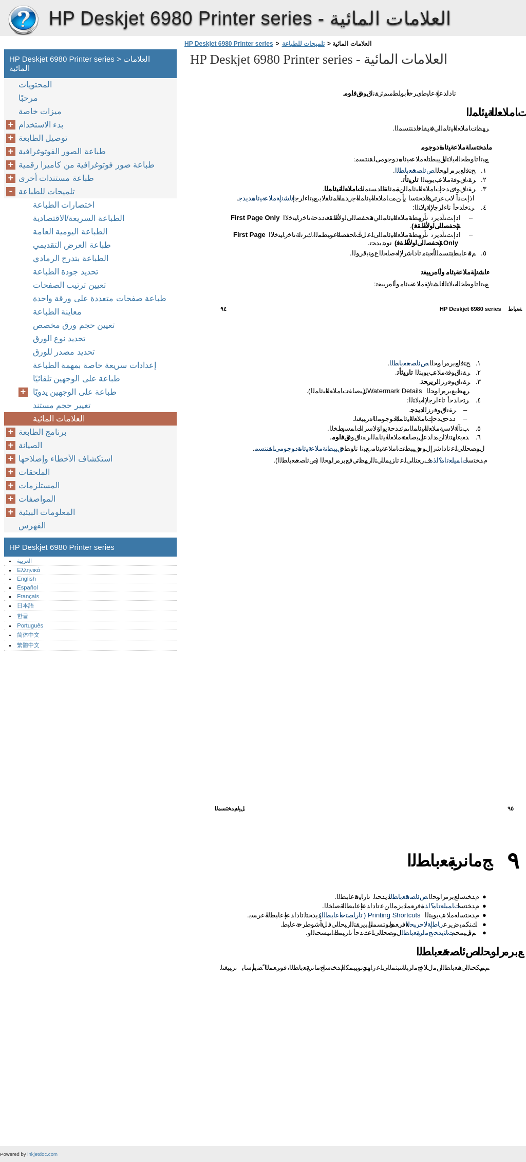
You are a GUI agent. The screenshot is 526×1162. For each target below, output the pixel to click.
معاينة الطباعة (57, 311)
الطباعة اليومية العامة (70, 231)
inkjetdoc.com (42, 1154)
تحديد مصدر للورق (64, 351)
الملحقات (34, 472)
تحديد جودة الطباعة (65, 271)
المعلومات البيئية (46, 512)
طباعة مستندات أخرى (56, 178)
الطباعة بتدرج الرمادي (70, 258)
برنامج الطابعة (42, 432)
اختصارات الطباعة (64, 204)
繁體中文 (28, 645)
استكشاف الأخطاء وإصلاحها (65, 458)
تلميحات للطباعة (303, 43)
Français (28, 596)
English (26, 579)
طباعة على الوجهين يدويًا (75, 392)
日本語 (25, 605)
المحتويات (35, 84)
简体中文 (28, 635)
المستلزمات (39, 485)
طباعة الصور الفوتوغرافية (62, 151)
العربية (24, 561)
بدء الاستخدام (40, 124)
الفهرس (32, 525)
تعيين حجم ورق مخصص (74, 325)
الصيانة (30, 445)
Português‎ (30, 625)
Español (27, 587)
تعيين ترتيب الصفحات (69, 285)
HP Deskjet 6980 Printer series (23, 20)
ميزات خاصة (40, 111)
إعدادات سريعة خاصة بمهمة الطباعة (94, 365)
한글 (22, 616)
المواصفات (36, 498)
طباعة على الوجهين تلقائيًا (76, 378)
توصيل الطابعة (42, 138)
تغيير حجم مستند (61, 405)
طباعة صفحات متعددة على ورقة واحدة (99, 298)
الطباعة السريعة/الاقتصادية (78, 218)
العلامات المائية (59, 418)
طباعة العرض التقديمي (72, 245)
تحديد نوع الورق (59, 338)
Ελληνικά (28, 570)
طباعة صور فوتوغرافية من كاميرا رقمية (86, 164)
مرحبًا (28, 98)
